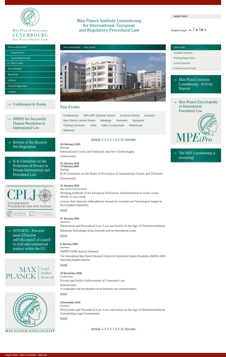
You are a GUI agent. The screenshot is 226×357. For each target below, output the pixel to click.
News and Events (71, 47)
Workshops (136, 125)
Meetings (105, 120)
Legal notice (11, 355)
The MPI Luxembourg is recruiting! (197, 155)
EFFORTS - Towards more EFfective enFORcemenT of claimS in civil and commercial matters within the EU (32, 239)
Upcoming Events (21, 57)
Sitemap (42, 355)
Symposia (138, 120)
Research (13, 74)
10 (122, 139)
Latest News (18, 52)
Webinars (69, 130)
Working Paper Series (184, 58)
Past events (17, 63)
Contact (12, 91)
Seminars (122, 120)
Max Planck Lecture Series (79, 120)
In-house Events (130, 115)
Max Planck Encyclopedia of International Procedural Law (198, 106)
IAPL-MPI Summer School (99, 115)
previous (95, 139)
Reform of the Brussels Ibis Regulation (30, 144)
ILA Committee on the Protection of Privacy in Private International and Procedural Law (31, 168)
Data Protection (28, 355)
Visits (93, 125)
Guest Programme (18, 85)
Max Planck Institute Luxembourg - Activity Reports (196, 84)
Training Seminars (74, 125)
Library (12, 80)
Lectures (149, 115)
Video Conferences (112, 125)
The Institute (15, 68)
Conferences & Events (29, 104)
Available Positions (183, 52)
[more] (63, 210)
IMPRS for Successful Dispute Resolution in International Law (29, 123)
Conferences (71, 115)
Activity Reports (182, 63)
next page (130, 139)
